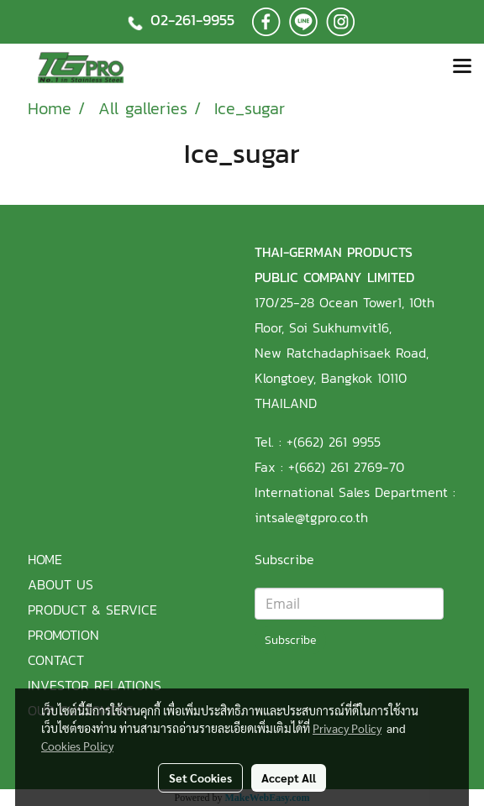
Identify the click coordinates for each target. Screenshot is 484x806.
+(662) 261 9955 (334, 442)
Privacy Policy (347, 727)
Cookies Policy (77, 745)
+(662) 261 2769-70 (346, 467)
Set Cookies (200, 777)
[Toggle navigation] (462, 67)
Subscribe (290, 640)
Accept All (288, 777)
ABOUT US (60, 584)
